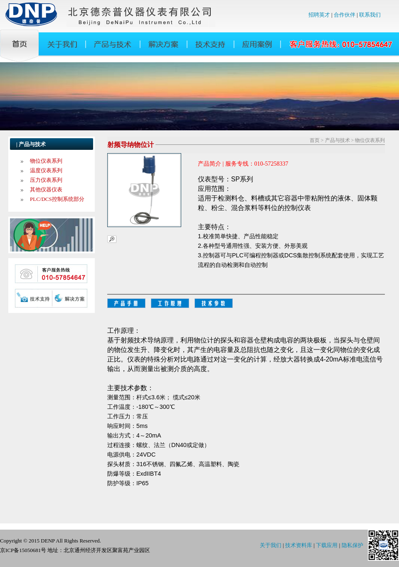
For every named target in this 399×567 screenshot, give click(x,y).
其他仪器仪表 (46, 189)
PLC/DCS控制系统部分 (57, 199)
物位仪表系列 (46, 161)
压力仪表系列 (46, 180)
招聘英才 (319, 15)
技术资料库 (298, 545)
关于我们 (270, 545)
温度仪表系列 (46, 170)
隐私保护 (352, 545)
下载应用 (326, 545)
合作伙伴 (344, 15)
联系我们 (370, 15)
